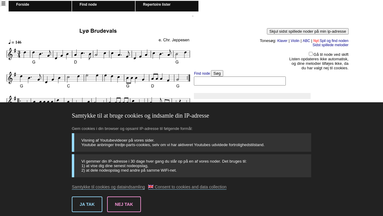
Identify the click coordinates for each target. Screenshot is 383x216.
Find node (88, 4)
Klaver (282, 41)
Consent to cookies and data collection (187, 186)
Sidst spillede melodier (331, 45)
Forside (22, 4)
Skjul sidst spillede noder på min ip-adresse (307, 31)
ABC (306, 41)
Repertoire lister (157, 4)
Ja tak (87, 204)
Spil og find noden (330, 41)
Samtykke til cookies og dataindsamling (108, 186)
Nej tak (124, 204)
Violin (295, 41)
